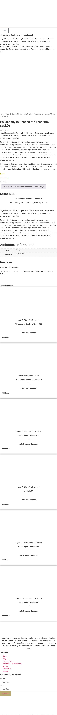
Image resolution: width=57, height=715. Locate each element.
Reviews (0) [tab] (39, 182)
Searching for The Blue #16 (28, 597)
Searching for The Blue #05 (28, 430)
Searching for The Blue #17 (28, 542)
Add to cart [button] (6, 332)
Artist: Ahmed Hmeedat (28, 439)
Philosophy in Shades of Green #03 (28, 375)
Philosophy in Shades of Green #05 (28, 319)
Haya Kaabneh (11, 109)
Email (2, 681)
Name (2, 674)
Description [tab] (7, 182)
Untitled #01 (28, 486)
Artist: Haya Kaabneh (28, 328)
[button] (28, 27)
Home (2, 109)
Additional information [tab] (23, 182)
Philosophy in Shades (24, 109)
